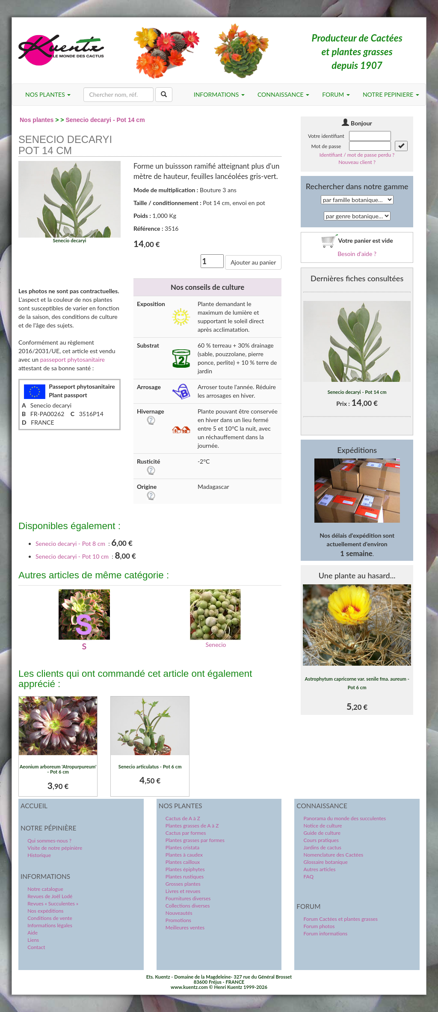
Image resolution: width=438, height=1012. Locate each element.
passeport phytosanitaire (72, 359)
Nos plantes (36, 119)
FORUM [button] (336, 94)
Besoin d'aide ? (356, 253)
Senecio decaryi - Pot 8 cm (70, 543)
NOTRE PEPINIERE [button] (391, 94)
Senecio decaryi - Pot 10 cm (72, 556)
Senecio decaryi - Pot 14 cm (105, 119)
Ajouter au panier (253, 262)
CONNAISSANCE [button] (283, 94)
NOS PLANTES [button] (48, 94)
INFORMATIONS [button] (219, 94)
